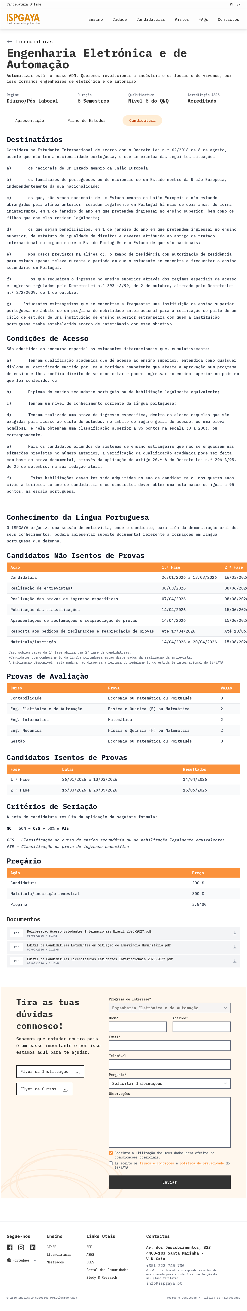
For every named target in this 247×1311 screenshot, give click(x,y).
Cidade (119, 19)
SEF (89, 1247)
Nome (113, 1018)
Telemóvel (117, 1056)
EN (238, 4)
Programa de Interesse (129, 999)
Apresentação (30, 120)
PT (233, 4)
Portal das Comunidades (107, 1270)
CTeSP (51, 1247)
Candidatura (142, 120)
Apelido (179, 1018)
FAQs (203, 19)
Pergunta (116, 1075)
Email (113, 1037)
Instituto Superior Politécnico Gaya (47, 1297)
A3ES (90, 1254)
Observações (119, 1094)
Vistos (182, 19)
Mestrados (55, 1262)
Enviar (170, 1182)
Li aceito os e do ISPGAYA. (172, 1165)
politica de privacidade (202, 1163)
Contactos (228, 19)
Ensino (96, 19)
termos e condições (157, 1163)
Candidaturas (150, 19)
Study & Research (101, 1277)
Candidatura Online (24, 4)
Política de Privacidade (221, 1297)
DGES (90, 1262)
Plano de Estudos (87, 120)
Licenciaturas (59, 1254)
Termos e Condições (182, 1297)
